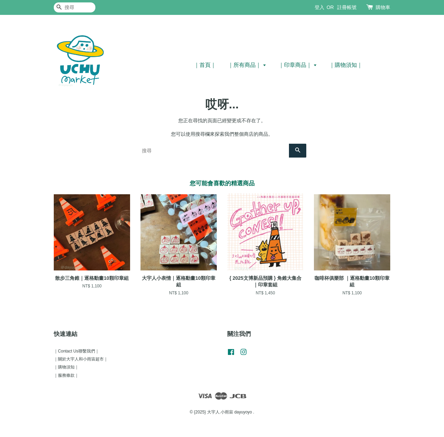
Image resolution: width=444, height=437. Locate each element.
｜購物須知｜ (345, 65)
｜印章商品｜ (298, 65)
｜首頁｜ (205, 65)
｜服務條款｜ (66, 375)
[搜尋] (74, 7)
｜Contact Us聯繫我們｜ (76, 351)
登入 (319, 7)
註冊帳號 (347, 7)
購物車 (383, 7)
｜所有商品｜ (247, 65)
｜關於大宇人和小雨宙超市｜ (81, 359)
